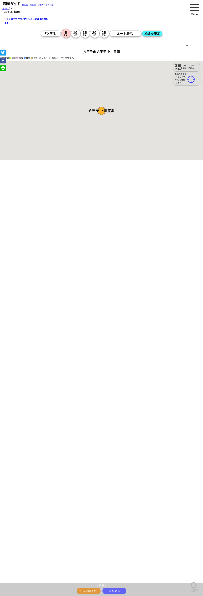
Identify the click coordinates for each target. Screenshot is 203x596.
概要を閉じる (54, 230)
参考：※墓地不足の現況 (108, 337)
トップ (6, 8)
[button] (101, 111)
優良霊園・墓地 (18, 558)
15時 (92, 440)
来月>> (124, 402)
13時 (92, 435)
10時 (92, 430)
